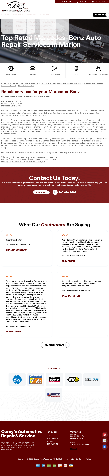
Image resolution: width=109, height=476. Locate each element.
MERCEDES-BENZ (26, 86)
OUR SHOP (5, 15)
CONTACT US (45, 15)
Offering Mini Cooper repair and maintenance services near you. (29, 157)
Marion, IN (81, 256)
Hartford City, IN (84, 290)
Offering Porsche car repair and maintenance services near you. (29, 159)
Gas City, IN (26, 244)
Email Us (73, 449)
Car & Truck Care (12, 244)
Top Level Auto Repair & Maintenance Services (61, 83)
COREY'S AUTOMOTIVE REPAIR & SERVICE (19, 83)
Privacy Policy (85, 459)
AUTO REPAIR (18, 15)
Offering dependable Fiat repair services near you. (23, 161)
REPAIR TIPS (31, 15)
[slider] (9, 235)
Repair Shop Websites (43, 459)
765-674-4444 (69, 145)
